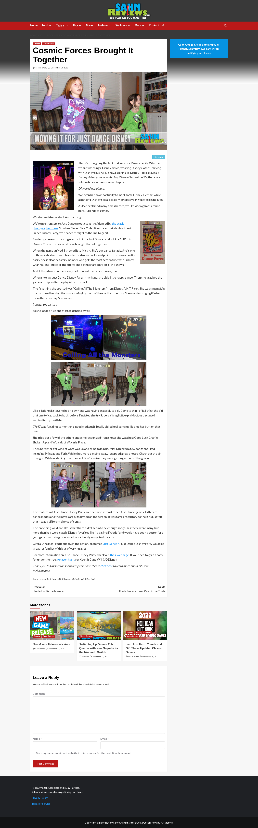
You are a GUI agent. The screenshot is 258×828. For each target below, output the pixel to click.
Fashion (104, 25)
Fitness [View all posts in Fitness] (37, 44)
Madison (85, 657)
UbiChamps (65, 579)
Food (47, 25)
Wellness (123, 25)
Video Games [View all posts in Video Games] (48, 44)
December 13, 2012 (59, 67)
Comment (40, 693)
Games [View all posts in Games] (37, 636)
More (140, 25)
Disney (42, 579)
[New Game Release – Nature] (52, 625)
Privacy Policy (40, 797)
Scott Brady (40, 649)
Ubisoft (76, 579)
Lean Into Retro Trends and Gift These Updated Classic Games (144, 648)
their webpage (119, 555)
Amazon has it (66, 559)
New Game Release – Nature (51, 644)
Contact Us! (156, 25)
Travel (89, 25)
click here (106, 566)
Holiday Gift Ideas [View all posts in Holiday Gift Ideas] (143, 633)
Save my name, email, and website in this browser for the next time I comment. (83, 752)
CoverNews (150, 822)
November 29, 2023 (150, 657)
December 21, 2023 (100, 657)
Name (37, 738)
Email (104, 738)
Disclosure (158, 157)
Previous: (66, 589)
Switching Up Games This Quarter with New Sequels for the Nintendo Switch (98, 648)
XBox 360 (90, 579)
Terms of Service (41, 803)
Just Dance (52, 579)
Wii (82, 579)
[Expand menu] (50, 25)
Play (77, 25)
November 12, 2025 (56, 649)
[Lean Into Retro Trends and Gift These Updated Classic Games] (145, 625)
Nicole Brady (41, 67)
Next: (132, 589)
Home (34, 25)
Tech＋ (62, 25)
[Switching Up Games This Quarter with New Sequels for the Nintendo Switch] (99, 625)
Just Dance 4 (111, 543)
